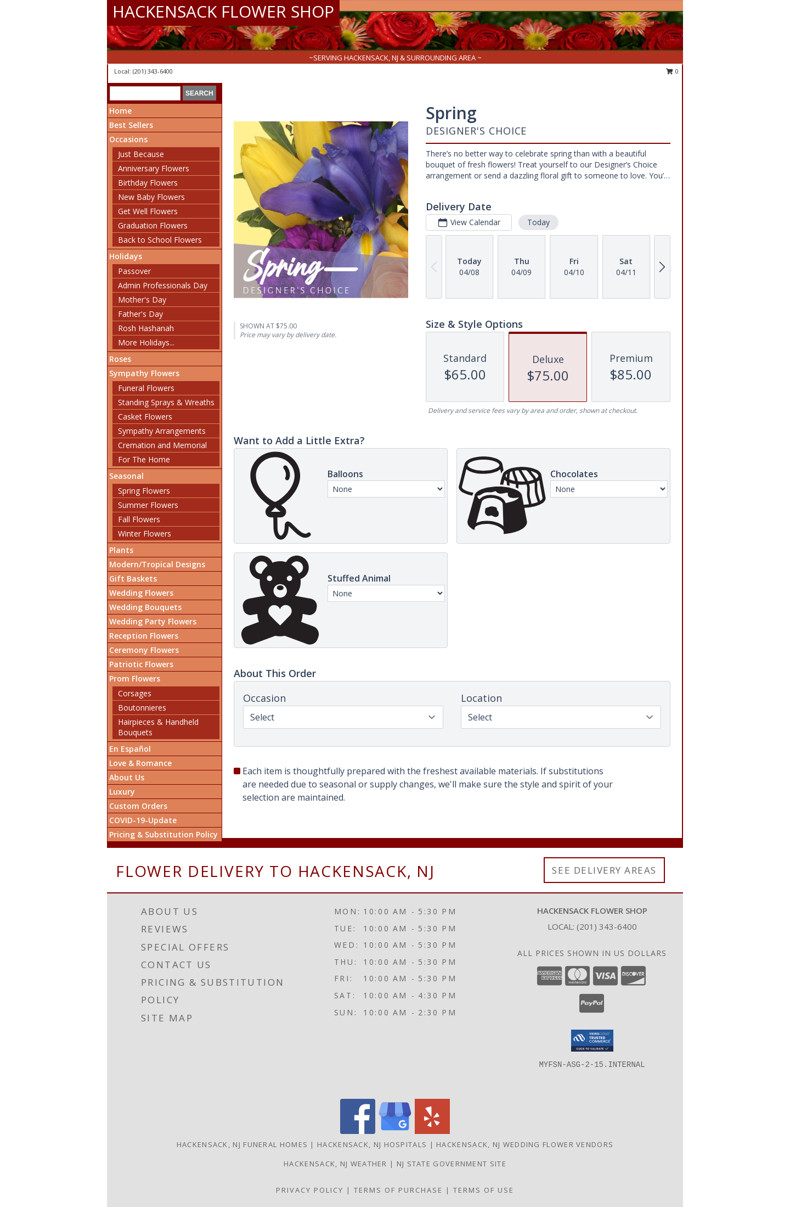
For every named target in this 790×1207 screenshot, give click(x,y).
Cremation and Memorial (162, 445)
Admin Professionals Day (162, 285)
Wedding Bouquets (145, 607)
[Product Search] (145, 93)
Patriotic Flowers (141, 664)
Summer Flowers (148, 505)
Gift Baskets (133, 578)
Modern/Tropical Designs (157, 564)
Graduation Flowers (153, 225)
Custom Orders (138, 806)
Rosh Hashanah (146, 328)
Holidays (125, 256)
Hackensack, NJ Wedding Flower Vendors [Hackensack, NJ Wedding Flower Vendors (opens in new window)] (524, 1144)
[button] (592, 1041)
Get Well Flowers (148, 211)
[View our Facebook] (357, 1131)
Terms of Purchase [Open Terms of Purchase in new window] (398, 1190)
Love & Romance (140, 763)
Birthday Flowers (148, 182)
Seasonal (126, 476)
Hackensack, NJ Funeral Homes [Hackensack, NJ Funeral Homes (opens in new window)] (242, 1144)
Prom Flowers (134, 678)
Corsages (134, 693)
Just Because (141, 154)
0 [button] (672, 71)
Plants (121, 550)
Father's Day (140, 314)
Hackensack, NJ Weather (335, 1164)
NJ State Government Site (451, 1164)
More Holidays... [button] (146, 342)
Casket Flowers (145, 416)
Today (538, 222)
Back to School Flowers (160, 239)
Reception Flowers (143, 635)
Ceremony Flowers (144, 650)
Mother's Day (142, 299)
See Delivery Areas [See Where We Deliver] (604, 870)
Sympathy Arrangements (162, 431)
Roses (120, 359)
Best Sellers (131, 125)
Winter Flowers (144, 533)
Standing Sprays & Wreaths (166, 402)
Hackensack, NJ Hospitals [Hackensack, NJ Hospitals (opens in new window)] (372, 1144)
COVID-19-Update (143, 820)
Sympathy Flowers (144, 373)
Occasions (128, 139)
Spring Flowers (144, 490)
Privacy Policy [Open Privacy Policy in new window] (309, 1190)
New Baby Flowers (151, 197)
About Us (126, 777)
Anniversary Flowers (153, 168)
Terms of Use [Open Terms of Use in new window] (483, 1190)
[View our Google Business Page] (395, 1131)
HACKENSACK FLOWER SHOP (223, 11)
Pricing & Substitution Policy (163, 834)
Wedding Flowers (141, 593)
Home (120, 110)
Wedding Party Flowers (152, 621)
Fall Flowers (139, 519)
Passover (134, 271)
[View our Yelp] (432, 1131)
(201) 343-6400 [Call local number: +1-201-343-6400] (153, 71)
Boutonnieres (142, 707)
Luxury (122, 791)
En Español (130, 749)
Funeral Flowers (146, 388)
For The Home (144, 459)
